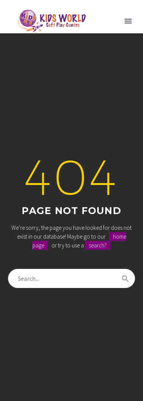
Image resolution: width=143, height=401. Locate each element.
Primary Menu (128, 21)
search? (98, 245)
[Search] (71, 278)
